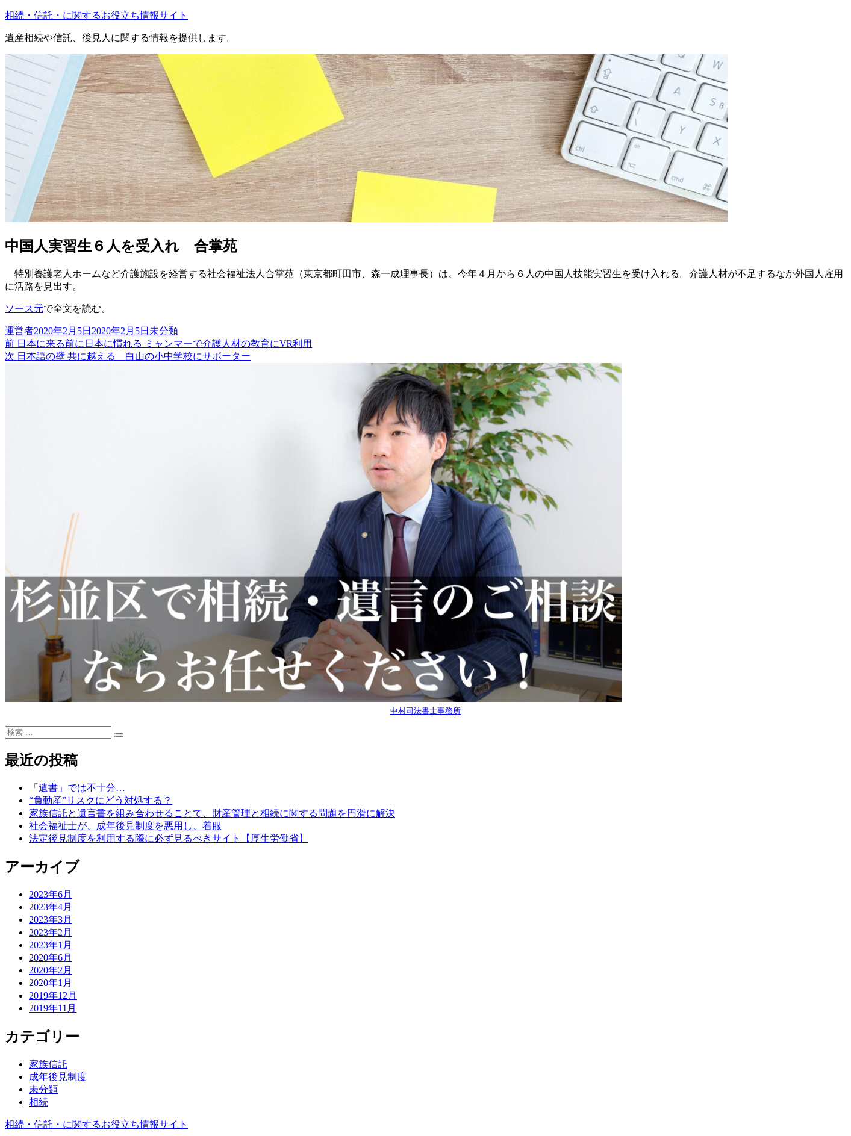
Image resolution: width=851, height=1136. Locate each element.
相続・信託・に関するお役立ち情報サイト (96, 15)
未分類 (163, 331)
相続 (38, 1102)
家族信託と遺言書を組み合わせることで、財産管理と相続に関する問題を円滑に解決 (212, 813)
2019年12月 (53, 995)
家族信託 (48, 1064)
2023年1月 (50, 945)
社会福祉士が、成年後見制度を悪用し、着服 (125, 826)
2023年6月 (50, 894)
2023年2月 (50, 932)
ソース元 (24, 308)
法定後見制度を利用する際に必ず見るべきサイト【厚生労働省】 (168, 838)
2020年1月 (50, 983)
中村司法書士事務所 (425, 710)
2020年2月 (50, 970)
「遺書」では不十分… (77, 788)
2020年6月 (50, 957)
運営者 (19, 331)
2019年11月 (52, 1008)
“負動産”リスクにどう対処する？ (100, 800)
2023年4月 (50, 907)
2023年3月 (50, 919)
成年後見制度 (58, 1077)
